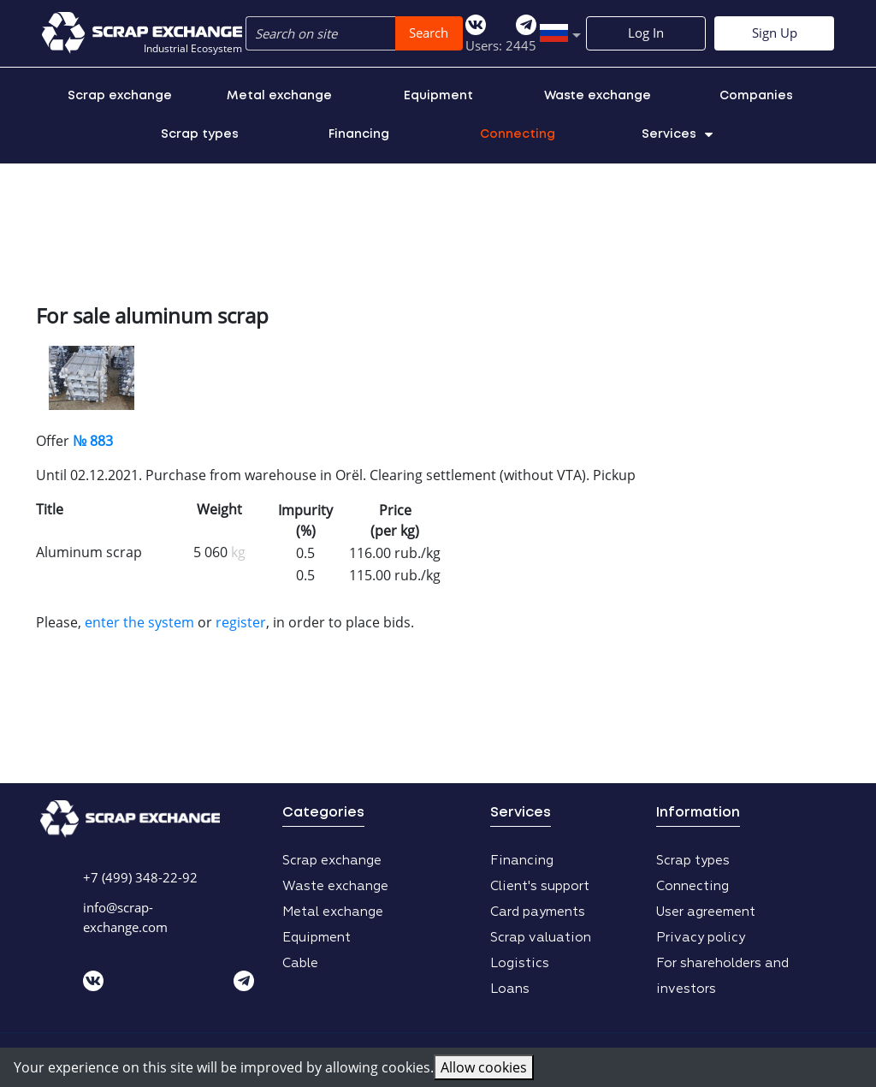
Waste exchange (597, 96)
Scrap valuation (540, 937)
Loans (510, 989)
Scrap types (200, 134)
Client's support (539, 886)
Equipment (438, 96)
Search (428, 32)
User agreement (705, 912)
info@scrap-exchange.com (125, 917)
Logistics (519, 963)
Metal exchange (279, 96)
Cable (300, 963)
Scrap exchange (120, 96)
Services (677, 134)
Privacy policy (700, 937)
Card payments (537, 912)
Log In (646, 32)
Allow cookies (484, 1067)
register (241, 622)
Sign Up (774, 32)
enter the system (139, 622)
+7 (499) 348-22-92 (140, 877)
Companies (756, 96)
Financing (358, 134)
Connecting (517, 134)
